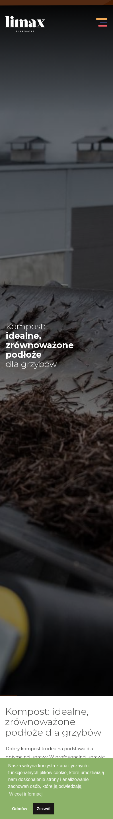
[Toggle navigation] (100, 23)
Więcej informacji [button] (26, 794)
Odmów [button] (19, 808)
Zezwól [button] (43, 808)
